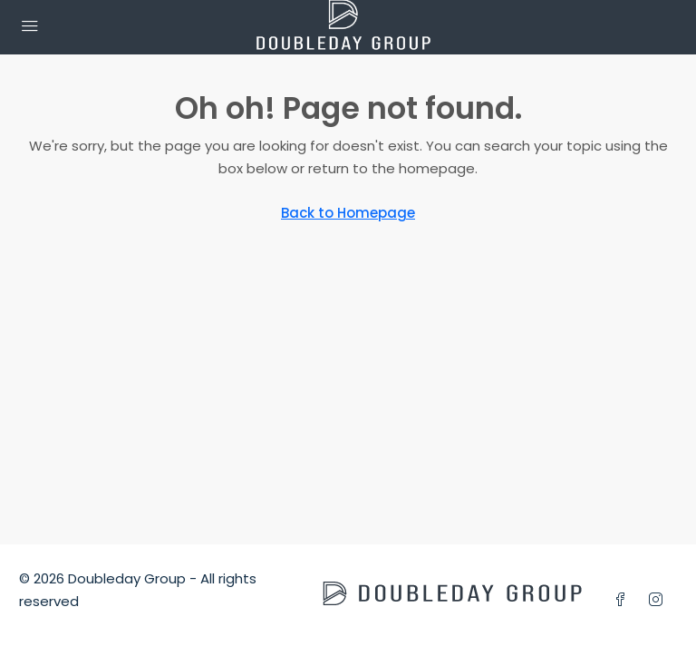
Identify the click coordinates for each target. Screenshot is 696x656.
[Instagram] (659, 600)
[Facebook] (624, 600)
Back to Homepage (348, 212)
